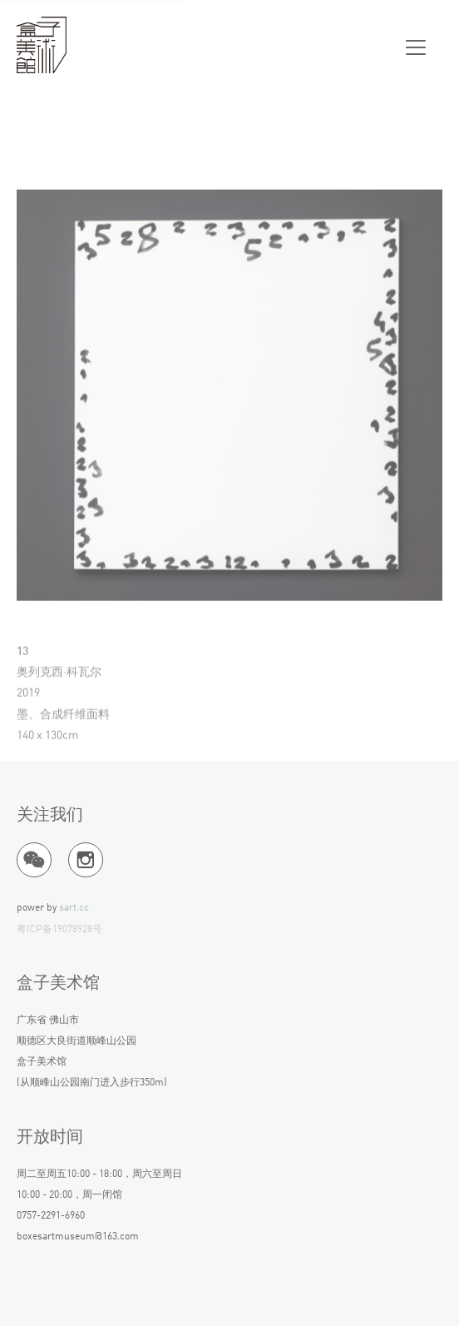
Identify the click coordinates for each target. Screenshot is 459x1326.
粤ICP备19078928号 (59, 930)
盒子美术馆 (42, 46)
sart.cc (74, 908)
